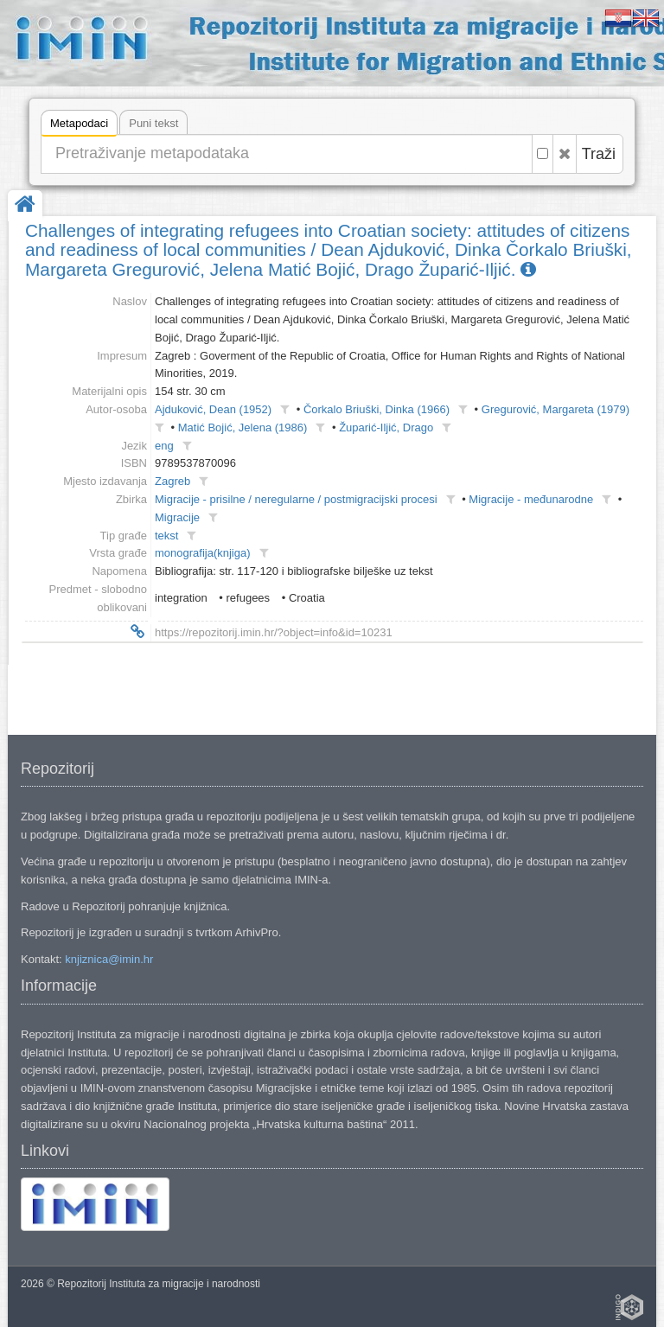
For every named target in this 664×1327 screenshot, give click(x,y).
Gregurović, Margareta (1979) (555, 409)
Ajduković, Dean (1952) (213, 409)
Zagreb (172, 481)
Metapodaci (79, 126)
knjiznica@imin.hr (109, 959)
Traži (599, 154)
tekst (166, 535)
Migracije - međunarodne (531, 499)
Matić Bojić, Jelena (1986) (243, 427)
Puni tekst (153, 123)
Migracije (177, 517)
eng (164, 445)
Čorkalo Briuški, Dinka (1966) (376, 409)
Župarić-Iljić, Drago (386, 427)
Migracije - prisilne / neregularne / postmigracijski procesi (296, 499)
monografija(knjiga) (203, 552)
